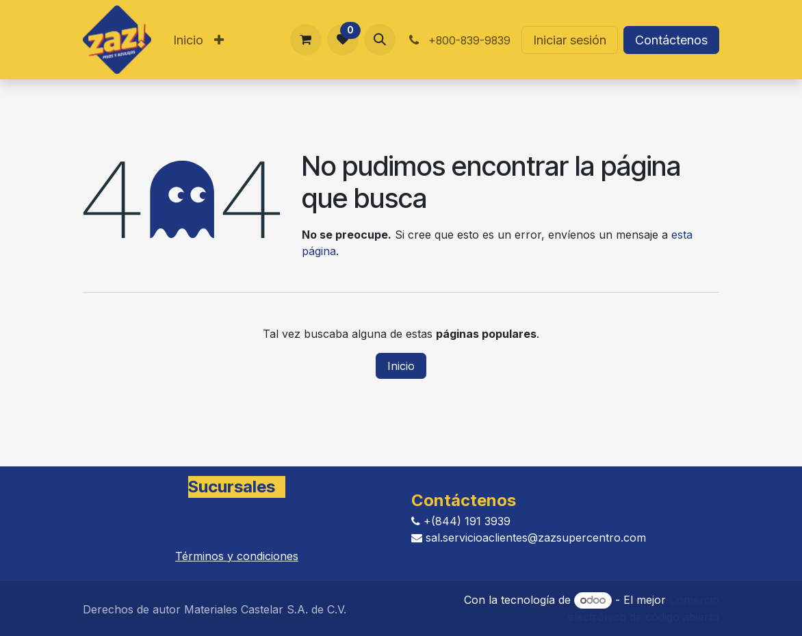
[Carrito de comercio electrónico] (306, 39)
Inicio (401, 366)
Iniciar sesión (569, 40)
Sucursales (231, 486)
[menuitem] (188, 40)
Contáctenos (671, 40)
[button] (380, 39)
